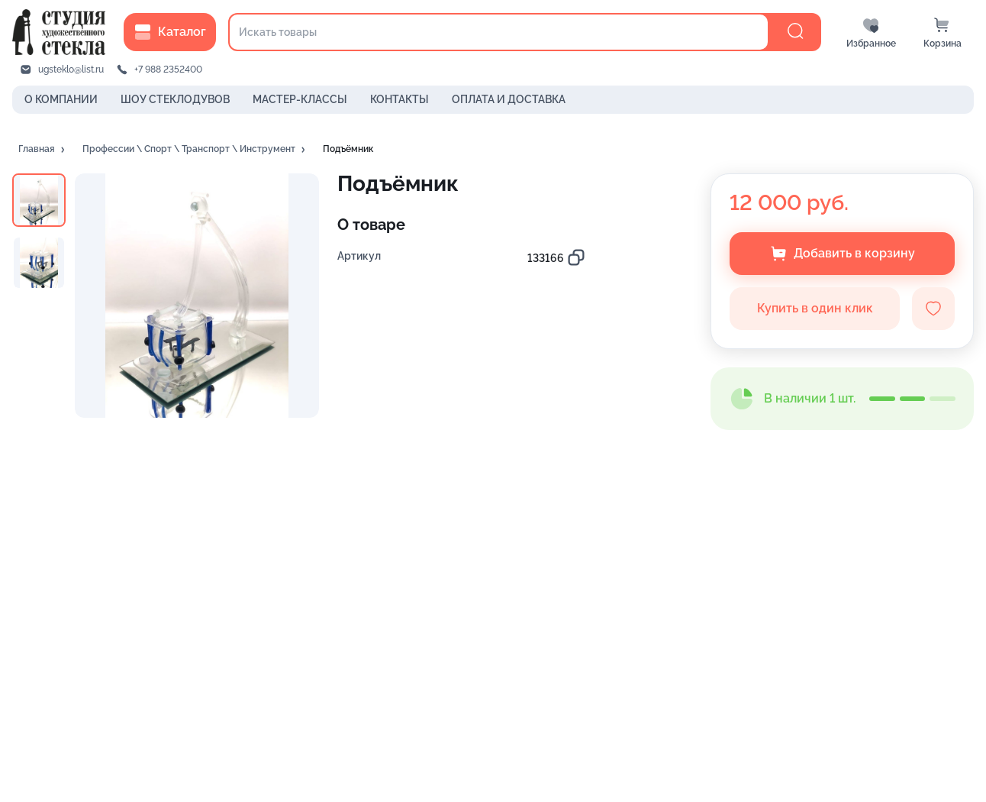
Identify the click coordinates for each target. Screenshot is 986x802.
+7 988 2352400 (168, 69)
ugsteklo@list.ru (71, 69)
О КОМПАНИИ (61, 99)
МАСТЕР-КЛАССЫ (300, 99)
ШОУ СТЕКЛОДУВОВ (175, 99)
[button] (42, 149)
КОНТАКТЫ (399, 99)
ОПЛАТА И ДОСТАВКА (509, 99)
